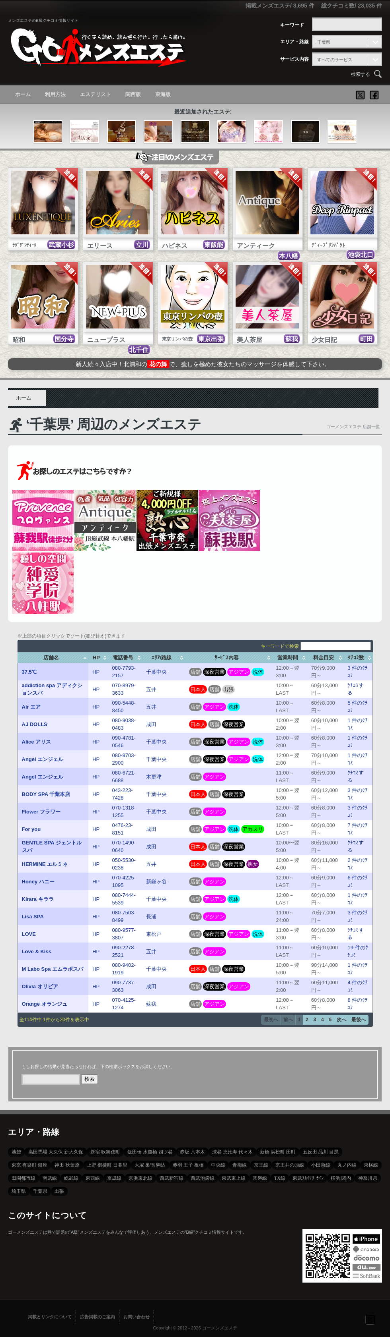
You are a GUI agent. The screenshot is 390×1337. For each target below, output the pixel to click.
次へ (341, 1019)
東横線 (371, 1165)
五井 (151, 689)
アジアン (238, 672)
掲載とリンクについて (50, 1316)
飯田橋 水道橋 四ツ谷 (150, 1152)
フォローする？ (370, 1319)
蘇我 (151, 1004)
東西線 (93, 1178)
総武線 (71, 1178)
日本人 (198, 689)
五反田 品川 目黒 (321, 1152)
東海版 (163, 94)
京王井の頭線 (289, 1165)
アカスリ (252, 829)
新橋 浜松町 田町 (278, 1152)
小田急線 (320, 1165)
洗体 (258, 672)
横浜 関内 (341, 1178)
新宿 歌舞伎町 (105, 1152)
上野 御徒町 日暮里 (107, 1165)
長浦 (151, 917)
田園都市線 (23, 1178)
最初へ (271, 1019)
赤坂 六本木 (192, 1152)
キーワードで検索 (315, 646)
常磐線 (260, 1178)
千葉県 (323, 42)
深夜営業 (214, 672)
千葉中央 (156, 672)
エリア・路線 (294, 41)
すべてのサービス (334, 59)
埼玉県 (19, 1191)
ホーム (23, 94)
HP (95, 672)
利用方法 (55, 94)
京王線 (261, 1165)
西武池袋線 (202, 1178)
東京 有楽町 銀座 (29, 1165)
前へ (288, 1019)
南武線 (50, 1178)
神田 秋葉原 (67, 1165)
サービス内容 (294, 59)
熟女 (253, 864)
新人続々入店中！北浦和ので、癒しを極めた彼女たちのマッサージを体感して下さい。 (203, 364)
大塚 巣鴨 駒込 (150, 1165)
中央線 (218, 1165)
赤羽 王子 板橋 (188, 1165)
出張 (228, 689)
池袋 (16, 1152)
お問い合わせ (136, 1316)
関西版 (133, 94)
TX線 (279, 1178)
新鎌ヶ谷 (156, 882)
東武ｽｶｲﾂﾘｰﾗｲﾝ (308, 1178)
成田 (151, 724)
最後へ (358, 1019)
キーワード (292, 25)
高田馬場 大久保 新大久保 (55, 1152)
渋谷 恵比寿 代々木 (232, 1152)
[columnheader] (53, 658)
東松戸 (154, 934)
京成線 (114, 1178)
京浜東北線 (140, 1178)
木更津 (154, 777)
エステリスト (95, 94)
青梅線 (239, 1165)
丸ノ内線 (347, 1165)
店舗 (195, 672)
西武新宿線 (171, 1178)
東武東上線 (234, 1178)
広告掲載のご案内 (97, 1316)
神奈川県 (367, 1178)
